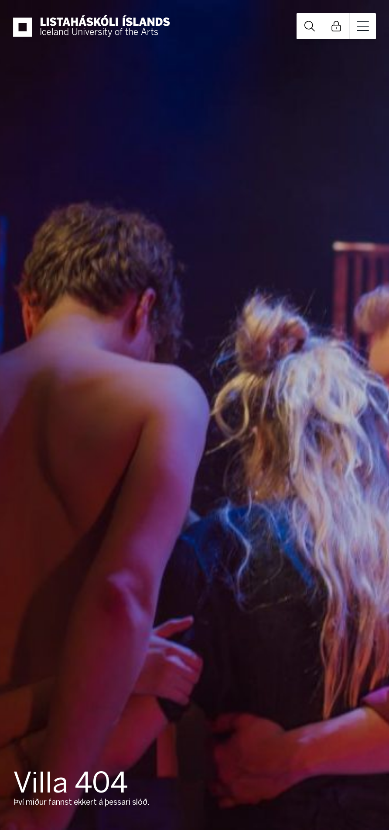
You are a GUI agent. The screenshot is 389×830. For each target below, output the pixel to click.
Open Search (310, 26)
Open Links (336, 26)
